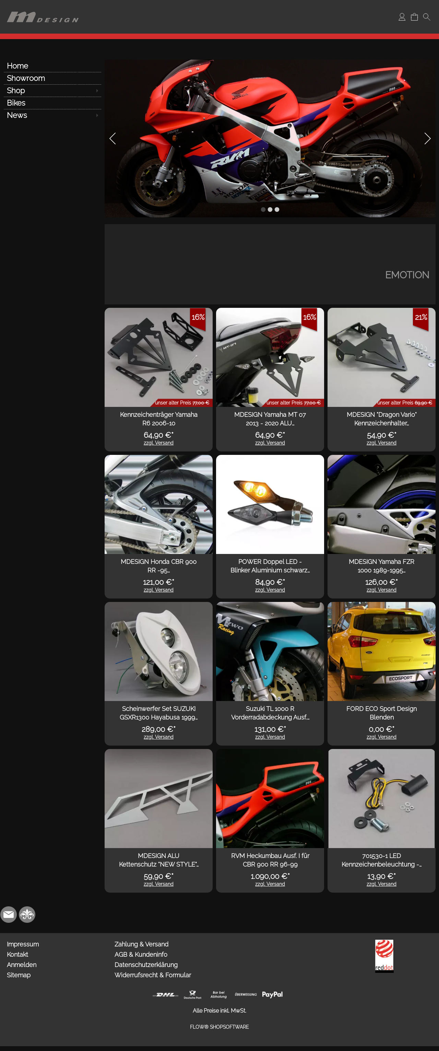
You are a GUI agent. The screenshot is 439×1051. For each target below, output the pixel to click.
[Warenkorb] (414, 16)
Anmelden (21, 964)
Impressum (23, 944)
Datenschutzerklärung (146, 964)
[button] (426, 16)
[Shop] (52, 90)
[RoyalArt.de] (27, 914)
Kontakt (17, 954)
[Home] (52, 66)
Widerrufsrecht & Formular (153, 975)
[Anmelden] (402, 16)
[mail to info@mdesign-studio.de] (8, 914)
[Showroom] (52, 78)
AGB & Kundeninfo (141, 954)
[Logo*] (43, 7)
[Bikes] (52, 103)
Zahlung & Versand (141, 944)
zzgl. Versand (159, 443)
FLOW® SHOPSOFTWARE (219, 1027)
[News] (52, 115)
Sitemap (19, 975)
